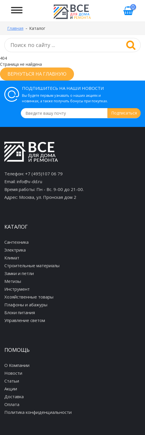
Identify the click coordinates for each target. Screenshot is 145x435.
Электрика (15, 250)
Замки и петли (19, 273)
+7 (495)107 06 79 (44, 173)
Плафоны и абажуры (25, 304)
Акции (10, 389)
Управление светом (24, 320)
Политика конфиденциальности (38, 412)
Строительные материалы (32, 265)
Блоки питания (19, 312)
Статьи (11, 381)
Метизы (12, 281)
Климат (11, 258)
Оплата (11, 404)
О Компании (16, 365)
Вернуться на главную (37, 74)
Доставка (14, 396)
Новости (13, 373)
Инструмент (17, 289)
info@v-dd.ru (29, 181)
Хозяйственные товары (28, 297)
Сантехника (16, 242)
